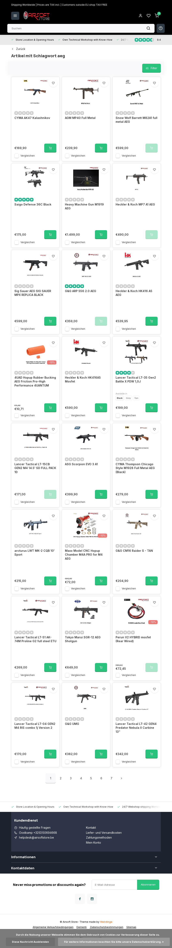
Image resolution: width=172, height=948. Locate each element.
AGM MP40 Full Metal (80, 118)
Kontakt (91, 827)
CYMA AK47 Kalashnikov (32, 118)
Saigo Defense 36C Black (32, 204)
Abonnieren (148, 884)
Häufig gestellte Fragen (35, 827)
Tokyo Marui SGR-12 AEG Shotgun (83, 639)
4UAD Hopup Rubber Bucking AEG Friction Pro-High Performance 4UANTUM (35, 381)
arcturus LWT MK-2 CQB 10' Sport (34, 552)
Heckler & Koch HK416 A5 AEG (134, 293)
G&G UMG (72, 724)
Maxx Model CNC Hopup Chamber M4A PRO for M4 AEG (84, 554)
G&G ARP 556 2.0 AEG (80, 291)
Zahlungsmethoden (99, 837)
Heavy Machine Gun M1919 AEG (84, 206)
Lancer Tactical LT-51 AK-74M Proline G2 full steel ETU (35, 639)
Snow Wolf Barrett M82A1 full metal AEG (136, 120)
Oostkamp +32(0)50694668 (38, 832)
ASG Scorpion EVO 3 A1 (81, 464)
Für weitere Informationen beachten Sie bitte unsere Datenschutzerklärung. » (114, 941)
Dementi (81, 927)
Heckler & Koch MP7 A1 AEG (135, 204)
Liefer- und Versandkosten (104, 832)
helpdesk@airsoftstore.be (36, 837)
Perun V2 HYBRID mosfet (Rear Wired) (133, 639)
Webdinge (106, 921)
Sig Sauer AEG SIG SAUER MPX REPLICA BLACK (32, 293)
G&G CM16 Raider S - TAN (134, 550)
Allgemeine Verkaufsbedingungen (53, 927)
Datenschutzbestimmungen (106, 927)
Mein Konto (93, 842)
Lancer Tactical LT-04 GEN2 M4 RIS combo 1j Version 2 (34, 726)
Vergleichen (27, 155)
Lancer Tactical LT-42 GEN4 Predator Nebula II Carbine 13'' (136, 727)
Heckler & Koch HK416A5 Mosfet (83, 379)
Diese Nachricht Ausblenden (30, 941)
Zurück (18, 49)
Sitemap (131, 927)
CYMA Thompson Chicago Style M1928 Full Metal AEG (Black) (135, 468)
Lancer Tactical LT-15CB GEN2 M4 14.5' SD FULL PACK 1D (35, 468)
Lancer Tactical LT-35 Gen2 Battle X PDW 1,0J (136, 379)
